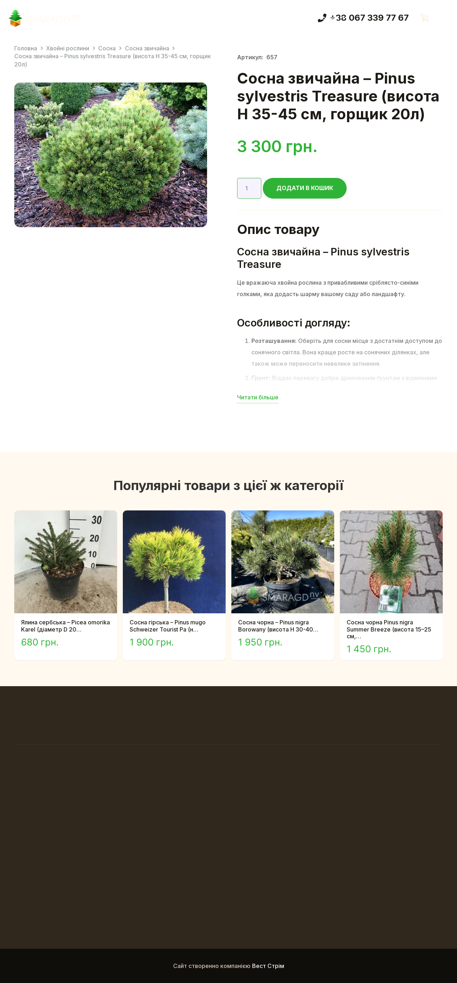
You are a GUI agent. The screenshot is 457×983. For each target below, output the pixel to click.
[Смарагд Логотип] (45, 18)
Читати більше (257, 397)
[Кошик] (424, 18)
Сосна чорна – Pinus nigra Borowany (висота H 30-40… (278, 626)
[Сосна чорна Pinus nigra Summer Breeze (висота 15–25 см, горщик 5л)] (391, 516)
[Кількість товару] (249, 188)
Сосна (107, 48)
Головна (25, 48)
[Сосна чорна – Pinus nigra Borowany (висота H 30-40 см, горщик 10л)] (282, 516)
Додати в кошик (304, 187)
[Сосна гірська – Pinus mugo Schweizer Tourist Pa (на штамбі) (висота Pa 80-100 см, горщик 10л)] (174, 516)
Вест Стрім (268, 965)
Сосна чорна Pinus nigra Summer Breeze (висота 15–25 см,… (389, 629)
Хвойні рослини (67, 48)
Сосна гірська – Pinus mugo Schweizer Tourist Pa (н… (168, 626)
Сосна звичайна (147, 48)
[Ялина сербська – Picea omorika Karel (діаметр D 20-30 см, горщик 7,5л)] (65, 516)
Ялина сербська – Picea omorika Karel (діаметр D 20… (65, 626)
